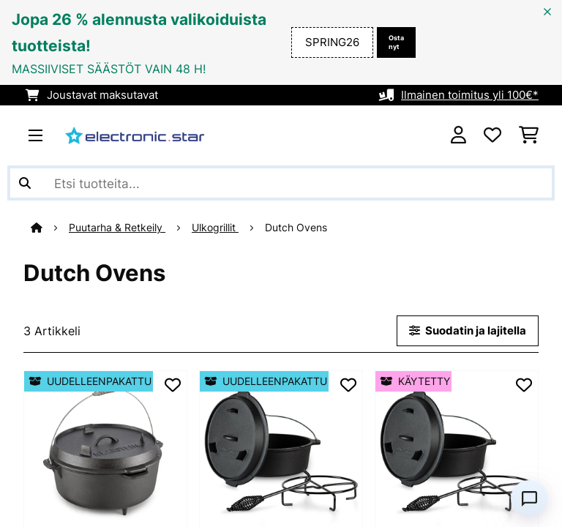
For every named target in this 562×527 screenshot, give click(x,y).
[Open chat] (529, 498)
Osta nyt (396, 42)
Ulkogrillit (215, 227)
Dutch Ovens (297, 227)
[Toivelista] (492, 135)
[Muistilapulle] (173, 385)
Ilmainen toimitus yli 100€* (470, 95)
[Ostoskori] (529, 135)
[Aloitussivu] (50, 227)
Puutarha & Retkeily (117, 227)
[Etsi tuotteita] (281, 183)
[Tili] (458, 135)
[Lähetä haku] (25, 183)
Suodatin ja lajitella (467, 330)
